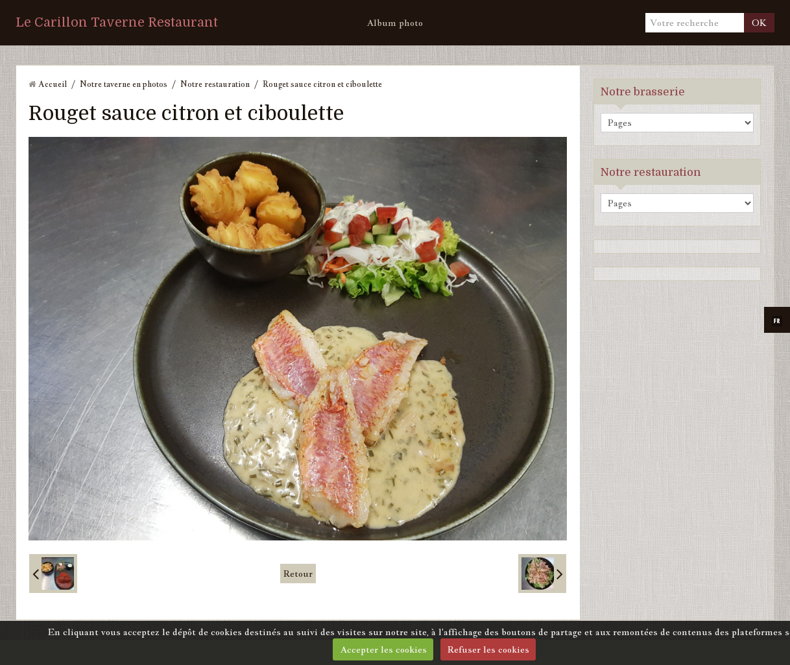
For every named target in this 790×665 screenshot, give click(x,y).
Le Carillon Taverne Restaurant (117, 22)
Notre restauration (215, 84)
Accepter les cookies (383, 649)
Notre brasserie (643, 92)
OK (759, 23)
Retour (298, 573)
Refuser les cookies (488, 649)
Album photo (394, 23)
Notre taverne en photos (123, 84)
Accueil (52, 84)
